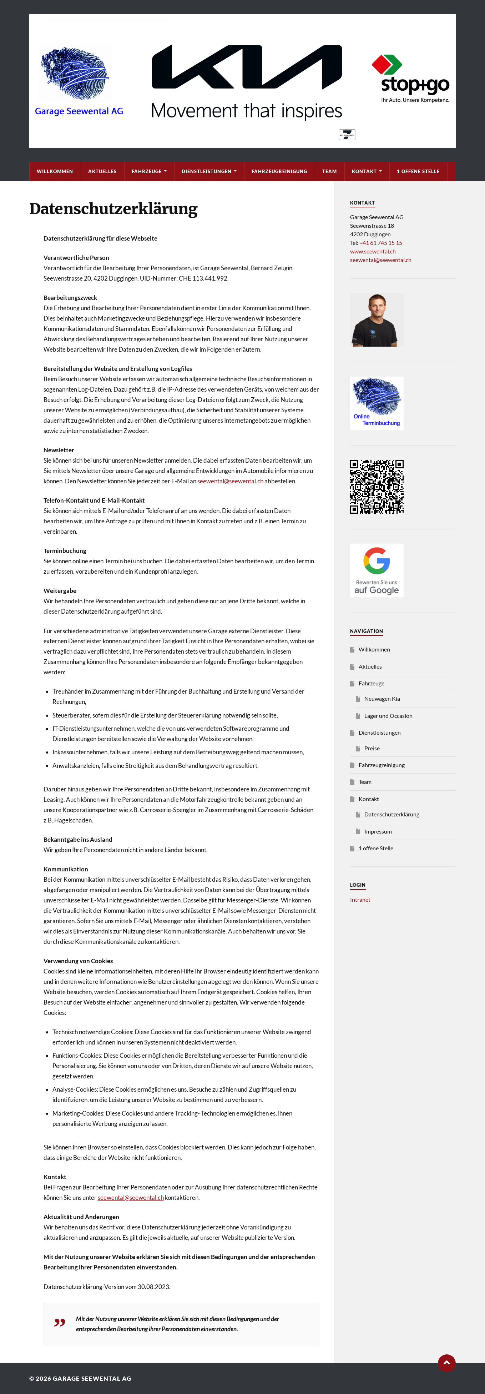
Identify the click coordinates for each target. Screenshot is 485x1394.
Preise (372, 748)
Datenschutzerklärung (391, 814)
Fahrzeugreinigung (279, 171)
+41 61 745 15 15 (380, 242)
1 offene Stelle (418, 171)
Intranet (360, 899)
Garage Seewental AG (92, 1378)
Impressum (378, 831)
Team (329, 171)
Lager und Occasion (388, 715)
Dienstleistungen (207, 171)
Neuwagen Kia (382, 698)
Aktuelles (102, 171)
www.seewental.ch (373, 251)
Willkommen (55, 171)
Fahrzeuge (147, 171)
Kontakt (364, 171)
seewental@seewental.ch (230, 481)
